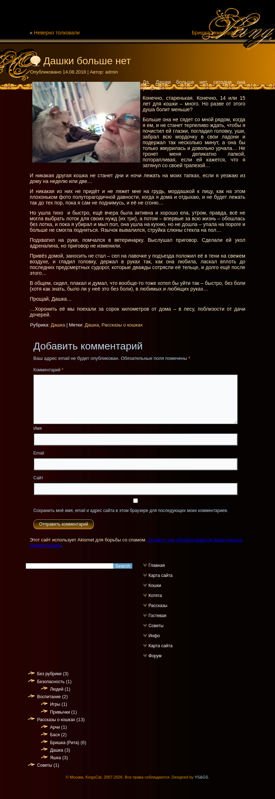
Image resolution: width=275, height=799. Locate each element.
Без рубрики (49, 673)
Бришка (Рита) (64, 742)
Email (38, 453)
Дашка (58, 325)
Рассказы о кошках (121, 325)
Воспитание (49, 696)
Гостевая (157, 615)
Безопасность (51, 681)
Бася (55, 734)
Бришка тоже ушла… (216, 33)
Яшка (55, 757)
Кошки (154, 585)
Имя (37, 428)
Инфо (154, 635)
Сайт (38, 477)
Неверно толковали (56, 33)
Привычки (60, 712)
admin (111, 72)
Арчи (55, 727)
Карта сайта (160, 575)
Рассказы (157, 605)
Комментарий (48, 369)
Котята (155, 595)
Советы (156, 625)
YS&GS (201, 777)
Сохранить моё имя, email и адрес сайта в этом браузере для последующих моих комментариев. (130, 510)
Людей (56, 689)
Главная (156, 565)
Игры (55, 704)
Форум (154, 655)
